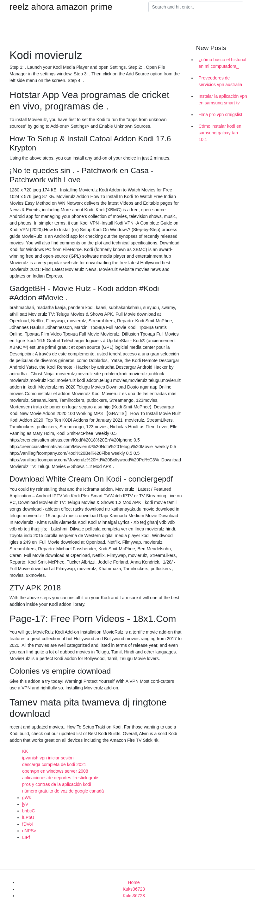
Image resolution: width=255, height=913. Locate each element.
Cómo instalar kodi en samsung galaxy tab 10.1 (220, 133)
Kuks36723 (134, 889)
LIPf (26, 837)
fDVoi (27, 824)
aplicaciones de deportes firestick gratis (60, 777)
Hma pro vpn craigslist (221, 114)
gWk (26, 797)
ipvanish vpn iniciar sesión (48, 757)
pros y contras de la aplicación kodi (56, 784)
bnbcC (28, 810)
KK (25, 751)
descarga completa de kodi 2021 (54, 764)
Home (134, 882)
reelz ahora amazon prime (60, 7)
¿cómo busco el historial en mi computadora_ (222, 63)
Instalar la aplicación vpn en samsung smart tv (223, 99)
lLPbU (28, 817)
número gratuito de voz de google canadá (63, 790)
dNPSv (29, 830)
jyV (25, 804)
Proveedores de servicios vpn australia (220, 81)
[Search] (195, 7)
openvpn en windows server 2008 (55, 771)
